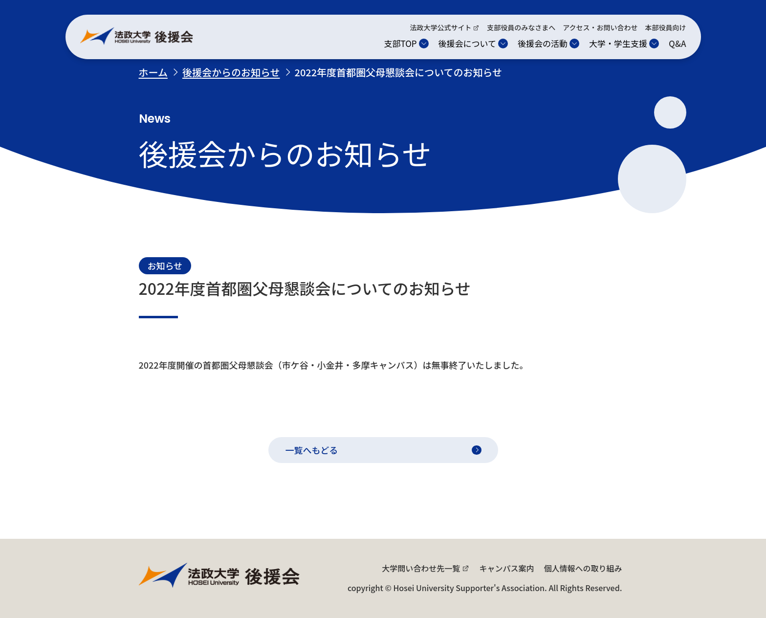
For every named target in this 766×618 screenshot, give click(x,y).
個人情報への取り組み (583, 568)
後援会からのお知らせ (231, 72)
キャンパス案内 (506, 568)
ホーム (153, 72)
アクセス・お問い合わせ (600, 27)
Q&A (677, 43)
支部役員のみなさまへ (521, 27)
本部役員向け (665, 27)
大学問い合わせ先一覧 (421, 568)
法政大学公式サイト (440, 27)
